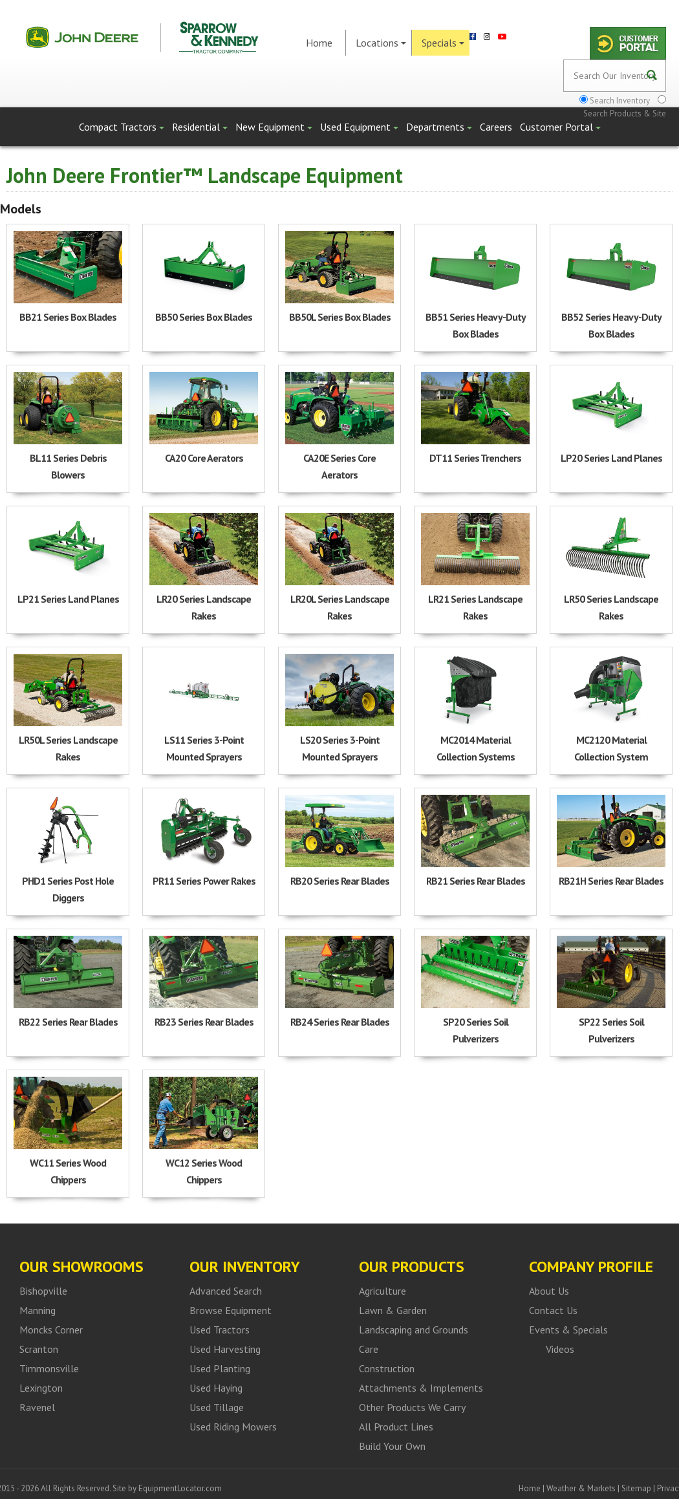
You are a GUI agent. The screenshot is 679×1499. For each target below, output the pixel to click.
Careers (496, 126)
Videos (560, 1349)
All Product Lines (396, 1426)
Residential (200, 126)
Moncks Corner (51, 1329)
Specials (443, 42)
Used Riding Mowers (233, 1426)
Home (319, 42)
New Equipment (273, 126)
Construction (387, 1368)
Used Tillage (216, 1407)
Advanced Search (225, 1290)
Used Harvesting (225, 1349)
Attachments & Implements (421, 1387)
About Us (549, 1290)
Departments (439, 126)
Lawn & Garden (393, 1310)
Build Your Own (392, 1446)
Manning (37, 1310)
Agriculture (382, 1290)
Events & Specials (568, 1329)
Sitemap (636, 1488)
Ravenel (37, 1407)
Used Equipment (359, 126)
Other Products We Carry (412, 1407)
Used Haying (215, 1387)
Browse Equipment (230, 1310)
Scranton (38, 1349)
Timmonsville (49, 1368)
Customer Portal (560, 126)
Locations (381, 42)
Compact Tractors (121, 126)
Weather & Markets (581, 1488)
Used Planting (219, 1368)
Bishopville (43, 1290)
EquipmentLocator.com (180, 1488)
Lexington (41, 1387)
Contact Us (553, 1310)
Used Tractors (219, 1329)
